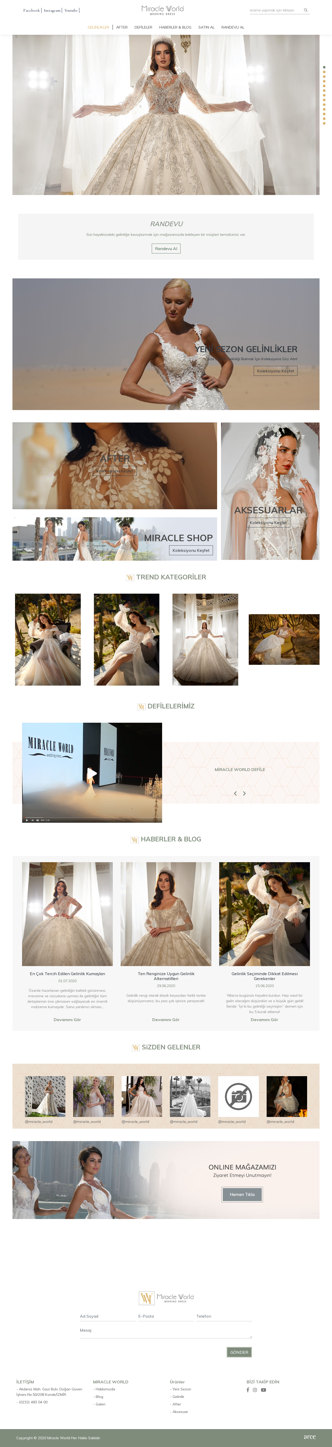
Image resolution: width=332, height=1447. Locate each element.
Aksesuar (180, 1411)
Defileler (143, 27)
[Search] (276, 10)
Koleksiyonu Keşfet (275, 370)
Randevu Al (233, 27)
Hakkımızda (105, 1389)
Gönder (239, 1352)
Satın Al (206, 27)
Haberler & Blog (175, 27)
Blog (99, 1396)
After (122, 27)
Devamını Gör (67, 1019)
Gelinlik (178, 1396)
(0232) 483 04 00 (33, 1402)
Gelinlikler (98, 27)
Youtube (71, 10)
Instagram (52, 10)
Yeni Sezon (181, 1389)
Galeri (100, 1404)
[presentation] (119, 1353)
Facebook (31, 10)
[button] (235, 803)
